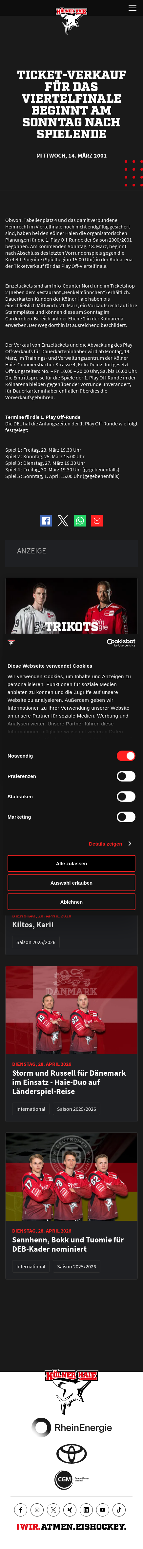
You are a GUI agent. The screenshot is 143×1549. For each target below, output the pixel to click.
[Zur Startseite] (71, 21)
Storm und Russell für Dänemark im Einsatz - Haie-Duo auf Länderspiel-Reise (69, 1082)
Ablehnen (71, 902)
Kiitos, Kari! (33, 924)
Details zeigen (105, 843)
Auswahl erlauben (71, 882)
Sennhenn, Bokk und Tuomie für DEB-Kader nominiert (68, 1244)
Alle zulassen (71, 863)
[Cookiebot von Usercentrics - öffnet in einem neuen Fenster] (106, 642)
